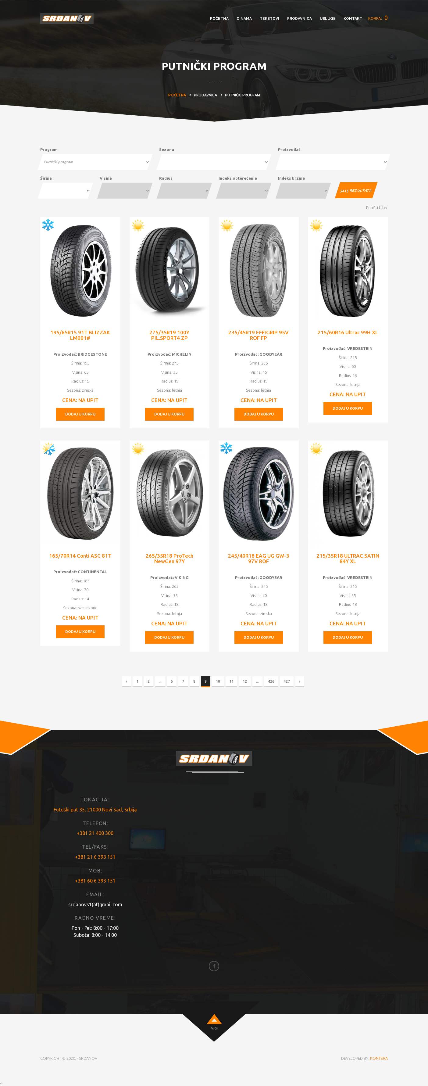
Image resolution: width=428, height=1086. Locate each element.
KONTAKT (353, 18)
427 (287, 681)
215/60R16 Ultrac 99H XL (348, 332)
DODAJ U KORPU (80, 414)
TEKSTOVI (269, 18)
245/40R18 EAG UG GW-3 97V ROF (258, 558)
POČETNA (219, 18)
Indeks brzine (291, 178)
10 (218, 681)
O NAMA (244, 18)
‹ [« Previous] (126, 681)
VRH (214, 1028)
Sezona (166, 149)
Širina (46, 178)
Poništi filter (377, 207)
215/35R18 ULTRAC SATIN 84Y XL (347, 558)
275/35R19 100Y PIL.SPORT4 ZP (169, 335)
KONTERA (379, 1058)
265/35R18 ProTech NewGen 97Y (169, 558)
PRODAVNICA (299, 18)
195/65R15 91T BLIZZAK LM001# (80, 335)
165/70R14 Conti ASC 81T (80, 556)
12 (245, 681)
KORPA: (378, 17)
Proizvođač (289, 149)
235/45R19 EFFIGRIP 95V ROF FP (258, 335)
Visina (106, 178)
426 (271, 681)
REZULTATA (356, 191)
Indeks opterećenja (238, 178)
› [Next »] (299, 681)
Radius (166, 178)
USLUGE (328, 18)
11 (231, 681)
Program (49, 149)
